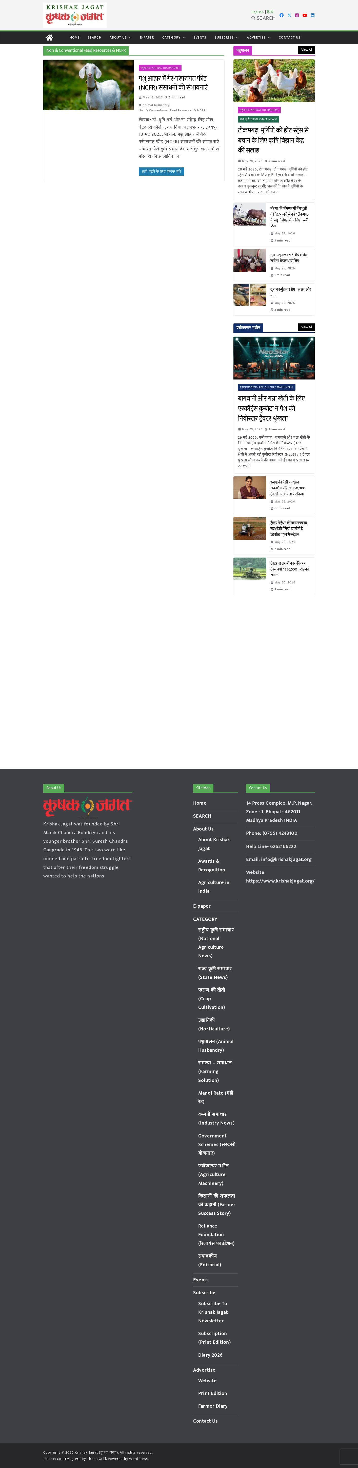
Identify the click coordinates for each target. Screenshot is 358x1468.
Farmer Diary (213, 1406)
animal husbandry (156, 105)
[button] (129, 37)
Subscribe (224, 37)
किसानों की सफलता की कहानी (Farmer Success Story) (216, 1204)
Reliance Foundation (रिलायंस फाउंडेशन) (216, 1234)
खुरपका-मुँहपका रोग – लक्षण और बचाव (290, 292)
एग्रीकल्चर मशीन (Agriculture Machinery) (266, 387)
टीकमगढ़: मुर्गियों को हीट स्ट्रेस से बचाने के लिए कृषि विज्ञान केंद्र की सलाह (273, 141)
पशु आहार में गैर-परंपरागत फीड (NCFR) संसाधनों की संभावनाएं (173, 83)
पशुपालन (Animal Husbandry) (160, 68)
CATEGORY (171, 37)
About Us (118, 37)
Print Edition (212, 1393)
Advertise (256, 37)
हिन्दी (270, 12)
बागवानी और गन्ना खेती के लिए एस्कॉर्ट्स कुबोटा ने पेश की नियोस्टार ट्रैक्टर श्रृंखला (271, 409)
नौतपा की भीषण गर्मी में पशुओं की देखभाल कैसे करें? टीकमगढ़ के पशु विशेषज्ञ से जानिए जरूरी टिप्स (289, 217)
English (257, 12)
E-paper (147, 37)
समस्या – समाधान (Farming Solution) (215, 1071)
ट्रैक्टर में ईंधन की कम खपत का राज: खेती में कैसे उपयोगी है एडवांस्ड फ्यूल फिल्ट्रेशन (288, 529)
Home (75, 37)
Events (200, 37)
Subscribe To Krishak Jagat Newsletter (213, 1312)
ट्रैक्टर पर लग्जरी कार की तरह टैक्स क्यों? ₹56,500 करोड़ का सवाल (289, 569)
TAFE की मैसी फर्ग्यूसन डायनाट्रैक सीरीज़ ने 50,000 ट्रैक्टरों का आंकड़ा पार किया (287, 488)
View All (306, 50)
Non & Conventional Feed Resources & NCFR (172, 110)
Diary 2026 (210, 1355)
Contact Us (290, 37)
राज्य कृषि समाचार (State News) (258, 119)
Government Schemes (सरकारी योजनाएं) (217, 1144)
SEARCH (95, 37)
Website (207, 1381)
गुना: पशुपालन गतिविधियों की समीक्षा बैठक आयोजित (288, 258)
